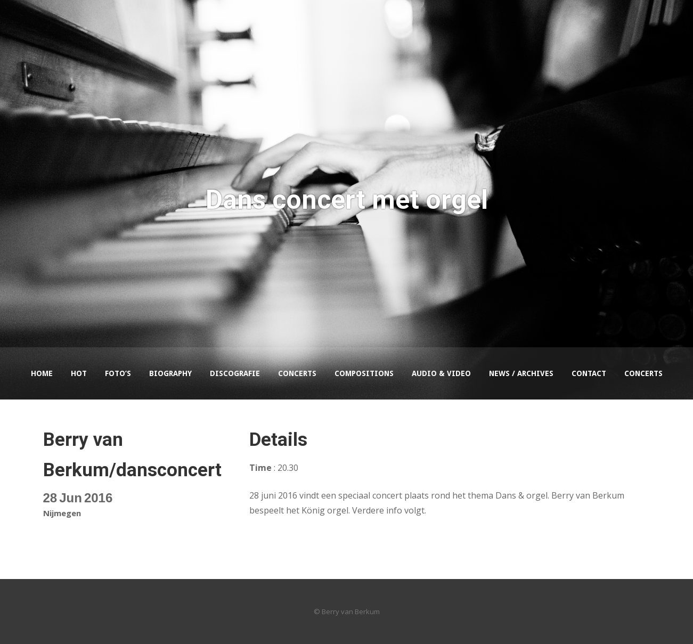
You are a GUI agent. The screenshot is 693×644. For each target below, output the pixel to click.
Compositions (364, 373)
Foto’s (118, 373)
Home (42, 373)
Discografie (235, 373)
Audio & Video (441, 373)
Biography (170, 373)
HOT (79, 373)
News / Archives (521, 373)
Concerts (297, 373)
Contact (589, 373)
